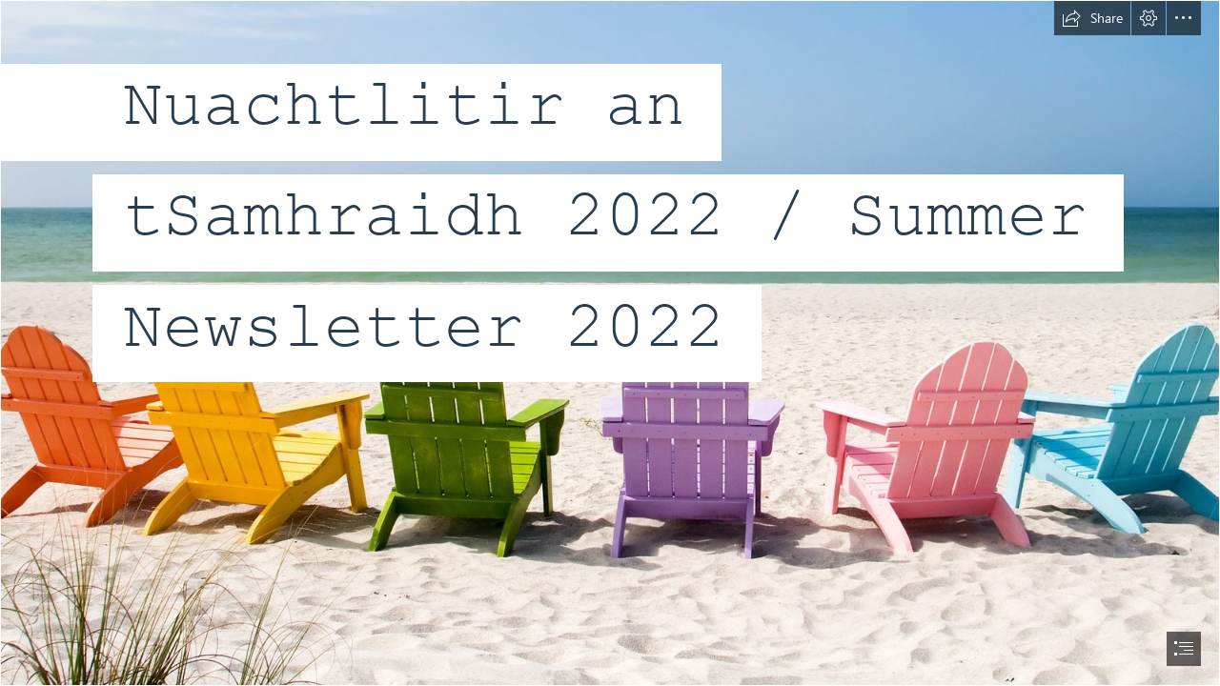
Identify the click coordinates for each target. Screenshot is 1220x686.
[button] (1092, 18)
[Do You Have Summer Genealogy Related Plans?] (610, 343)
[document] (610, 343)
